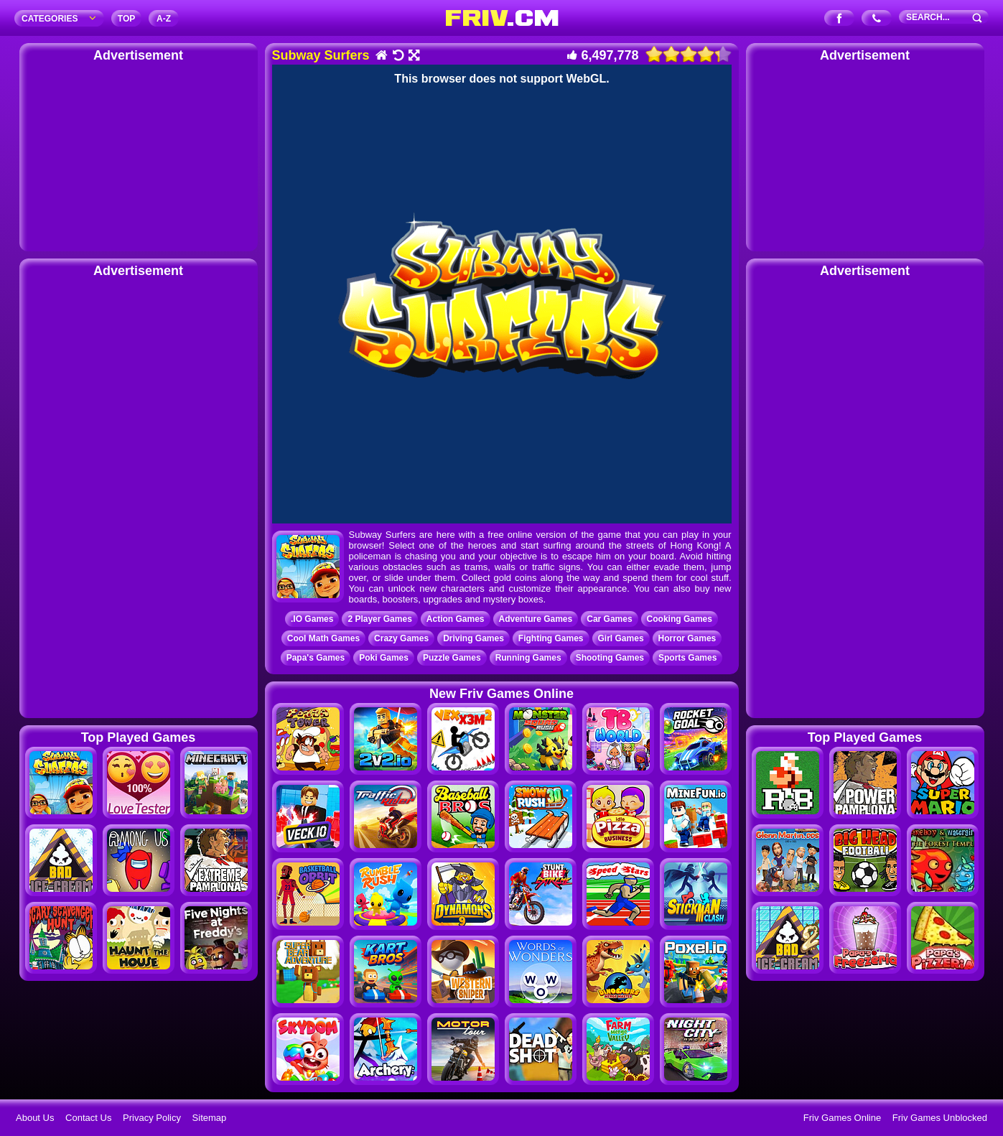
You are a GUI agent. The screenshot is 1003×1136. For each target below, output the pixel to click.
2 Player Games (379, 619)
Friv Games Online (842, 1117)
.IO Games (312, 619)
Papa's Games (315, 658)
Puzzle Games (452, 658)
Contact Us (88, 1117)
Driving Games (473, 638)
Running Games (528, 658)
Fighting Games (551, 638)
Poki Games (384, 658)
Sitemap (209, 1117)
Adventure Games (536, 619)
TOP (126, 19)
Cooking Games (679, 619)
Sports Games (687, 658)
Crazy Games (401, 638)
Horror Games (687, 638)
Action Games (455, 619)
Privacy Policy (152, 1117)
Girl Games (621, 638)
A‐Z (164, 19)
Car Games (609, 619)
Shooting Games (610, 658)
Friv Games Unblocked (939, 1117)
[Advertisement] (138, 154)
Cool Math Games (323, 638)
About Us (35, 1117)
